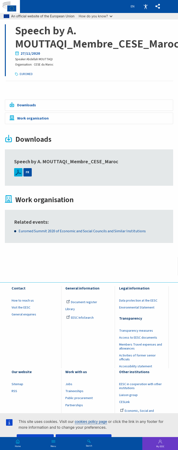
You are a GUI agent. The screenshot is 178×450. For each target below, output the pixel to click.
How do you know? (96, 16)
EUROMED (26, 74)
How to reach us (23, 300)
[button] (157, 6)
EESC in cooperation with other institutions (140, 386)
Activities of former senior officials (137, 357)
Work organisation (33, 119)
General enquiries (24, 314)
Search (89, 445)
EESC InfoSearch (80, 317)
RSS (14, 391)
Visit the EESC (21, 307)
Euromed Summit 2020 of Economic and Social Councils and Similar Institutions (83, 231)
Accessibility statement (135, 366)
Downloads (27, 105)
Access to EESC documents (138, 337)
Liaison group (128, 395)
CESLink (124, 402)
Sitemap (17, 384)
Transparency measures (136, 330)
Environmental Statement (136, 307)
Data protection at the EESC (138, 300)
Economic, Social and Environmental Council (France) (140, 413)
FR (27, 172)
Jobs (68, 384)
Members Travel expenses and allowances (140, 346)
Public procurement (79, 398)
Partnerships (74, 405)
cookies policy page (91, 422)
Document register (81, 302)
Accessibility (145, 6)
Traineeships (74, 391)
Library (70, 309)
